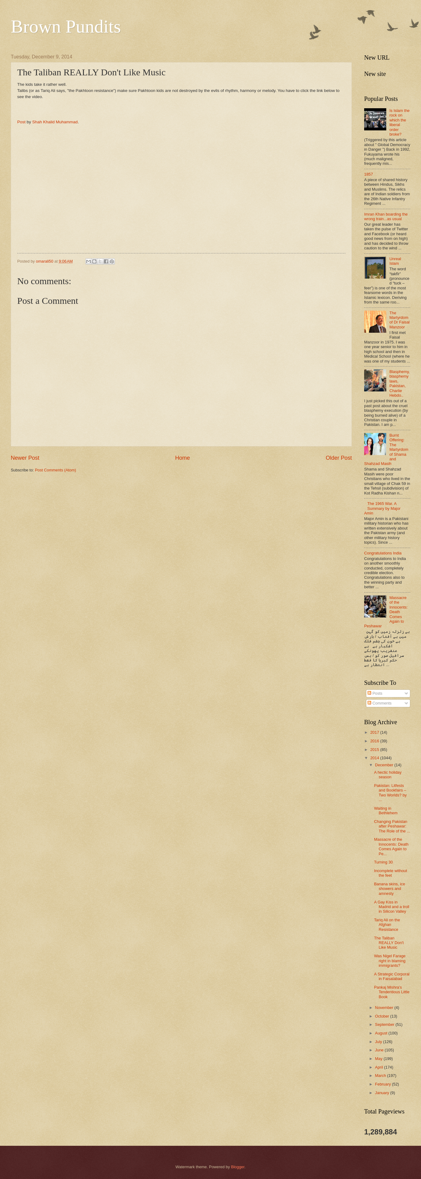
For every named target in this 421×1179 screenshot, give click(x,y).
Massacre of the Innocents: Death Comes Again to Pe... (391, 846)
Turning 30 (383, 862)
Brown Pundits (66, 26)
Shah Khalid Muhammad (55, 122)
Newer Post (25, 458)
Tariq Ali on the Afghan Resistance (387, 925)
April (379, 1067)
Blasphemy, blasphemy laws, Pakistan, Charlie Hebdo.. (399, 383)
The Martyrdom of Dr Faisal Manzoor (399, 320)
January (382, 1092)
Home (182, 458)
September (385, 1024)
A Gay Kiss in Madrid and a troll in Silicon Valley (391, 907)
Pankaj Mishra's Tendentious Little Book (391, 992)
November (384, 1007)
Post (21, 122)
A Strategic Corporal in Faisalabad (391, 976)
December (384, 765)
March (381, 1075)
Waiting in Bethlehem (386, 810)
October (382, 1016)
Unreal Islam (395, 261)
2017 (375, 732)
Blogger (238, 1167)
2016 (375, 741)
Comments (379, 703)
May (379, 1058)
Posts (375, 693)
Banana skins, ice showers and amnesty (389, 889)
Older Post (339, 458)
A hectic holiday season (387, 774)
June (380, 1050)
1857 (368, 174)
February (383, 1084)
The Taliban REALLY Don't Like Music (388, 943)
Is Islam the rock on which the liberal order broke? (399, 122)
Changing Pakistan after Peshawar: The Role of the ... (392, 826)
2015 (375, 749)
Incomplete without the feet (390, 873)
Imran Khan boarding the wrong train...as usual (386, 216)
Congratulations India (383, 553)
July (379, 1041)
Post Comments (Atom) (55, 470)
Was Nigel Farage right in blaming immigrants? (390, 961)
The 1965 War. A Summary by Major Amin (382, 508)
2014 (375, 758)
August (381, 1033)
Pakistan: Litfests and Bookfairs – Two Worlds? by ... (390, 792)
